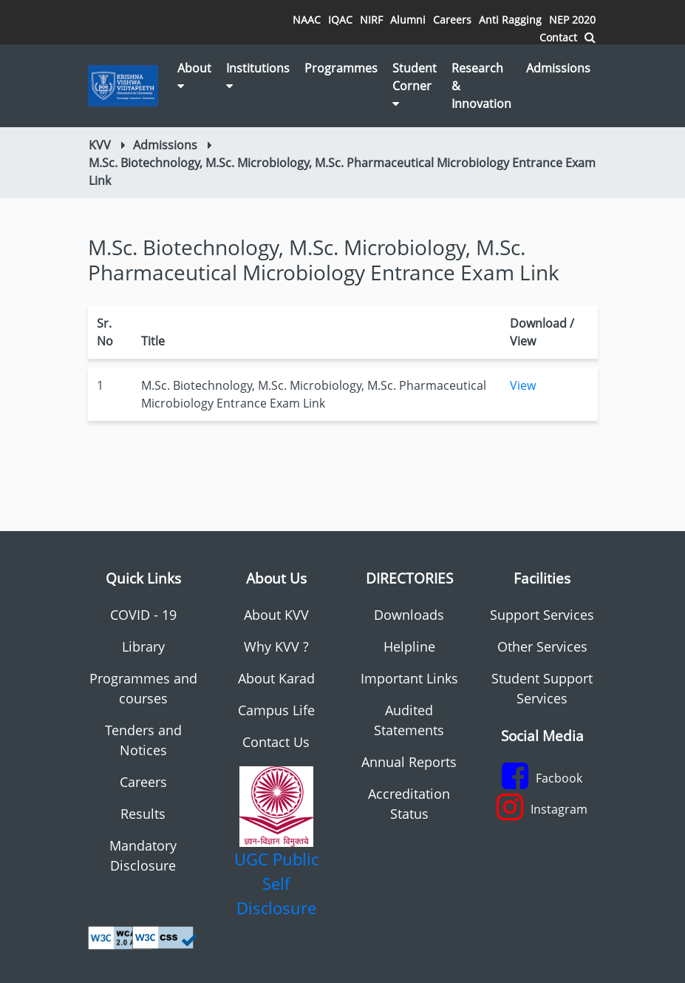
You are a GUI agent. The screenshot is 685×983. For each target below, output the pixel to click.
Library (143, 646)
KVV (100, 145)
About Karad (276, 678)
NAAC (307, 20)
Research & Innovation (481, 86)
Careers (452, 20)
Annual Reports (409, 762)
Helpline (409, 646)
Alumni (408, 20)
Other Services (542, 646)
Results (143, 813)
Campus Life (276, 710)
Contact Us (276, 742)
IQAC (340, 20)
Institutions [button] (258, 76)
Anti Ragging (510, 20)
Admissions (558, 68)
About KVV (276, 615)
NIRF (371, 20)
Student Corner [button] (414, 84)
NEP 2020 (572, 20)
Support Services (542, 615)
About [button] (194, 76)
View (523, 385)
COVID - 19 (143, 615)
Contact (558, 37)
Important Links (409, 678)
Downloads (409, 615)
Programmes (341, 68)
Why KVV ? (276, 646)
